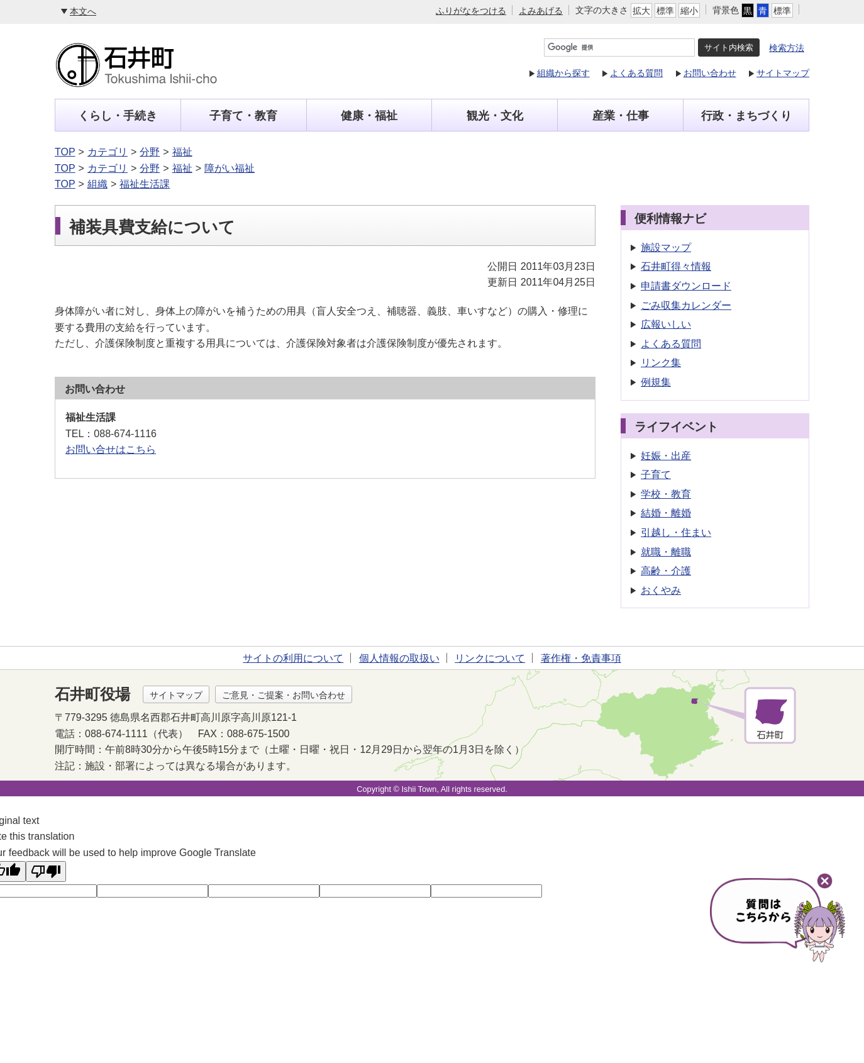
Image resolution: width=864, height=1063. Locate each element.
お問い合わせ (710, 73)
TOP (65, 152)
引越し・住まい (676, 532)
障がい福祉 (229, 168)
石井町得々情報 (676, 266)
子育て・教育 (243, 115)
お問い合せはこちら (110, 449)
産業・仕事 (620, 115)
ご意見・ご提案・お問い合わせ (283, 695)
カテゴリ (107, 152)
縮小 (689, 11)
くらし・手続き (117, 115)
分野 (150, 152)
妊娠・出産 (666, 455)
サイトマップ (782, 73)
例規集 (656, 382)
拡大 (641, 11)
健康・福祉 (369, 115)
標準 (665, 11)
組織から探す (563, 73)
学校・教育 (666, 494)
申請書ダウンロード (686, 286)
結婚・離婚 (666, 513)
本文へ (83, 11)
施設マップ (666, 247)
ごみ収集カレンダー (686, 305)
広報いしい (666, 324)
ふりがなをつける (471, 11)
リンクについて (490, 658)
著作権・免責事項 (581, 658)
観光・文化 (495, 115)
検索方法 (786, 48)
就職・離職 (666, 552)
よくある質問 (636, 73)
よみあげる (541, 11)
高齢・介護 (666, 570)
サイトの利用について (293, 658)
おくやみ (661, 590)
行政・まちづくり (746, 115)
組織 (97, 184)
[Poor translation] (46, 871)
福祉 (182, 152)
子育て (656, 474)
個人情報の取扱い (399, 658)
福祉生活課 (144, 184)
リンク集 (661, 362)
